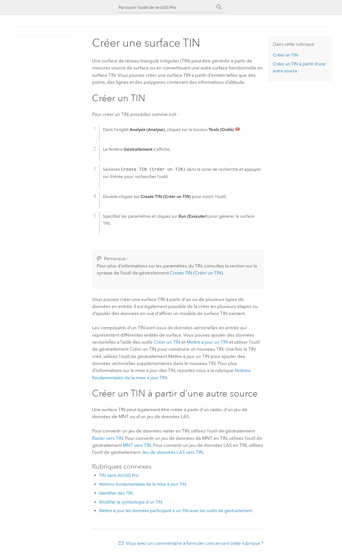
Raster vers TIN (107, 438)
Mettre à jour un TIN (207, 342)
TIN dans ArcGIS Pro (118, 475)
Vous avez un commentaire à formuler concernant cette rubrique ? (194, 543)
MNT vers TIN (137, 445)
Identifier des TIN (116, 493)
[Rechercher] (219, 7)
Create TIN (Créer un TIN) (196, 273)
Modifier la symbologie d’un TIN (130, 502)
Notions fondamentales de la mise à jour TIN (142, 484)
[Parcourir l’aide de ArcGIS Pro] (165, 7)
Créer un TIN (167, 342)
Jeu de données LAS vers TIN (172, 452)
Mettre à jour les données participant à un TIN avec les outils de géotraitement (175, 510)
